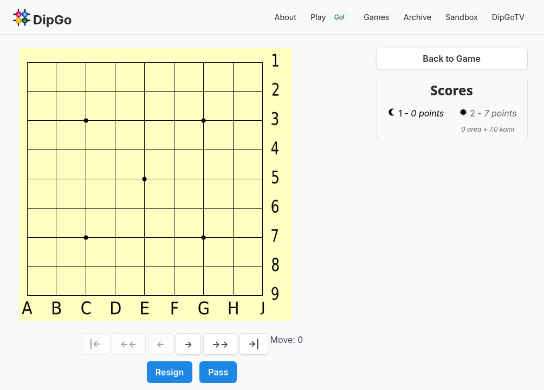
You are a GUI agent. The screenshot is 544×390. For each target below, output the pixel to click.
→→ (220, 344)
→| (254, 344)
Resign (170, 372)
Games (376, 17)
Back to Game (452, 58)
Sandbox (461, 17)
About (285, 17)
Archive (418, 17)
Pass (218, 372)
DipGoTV (508, 17)
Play (329, 17)
